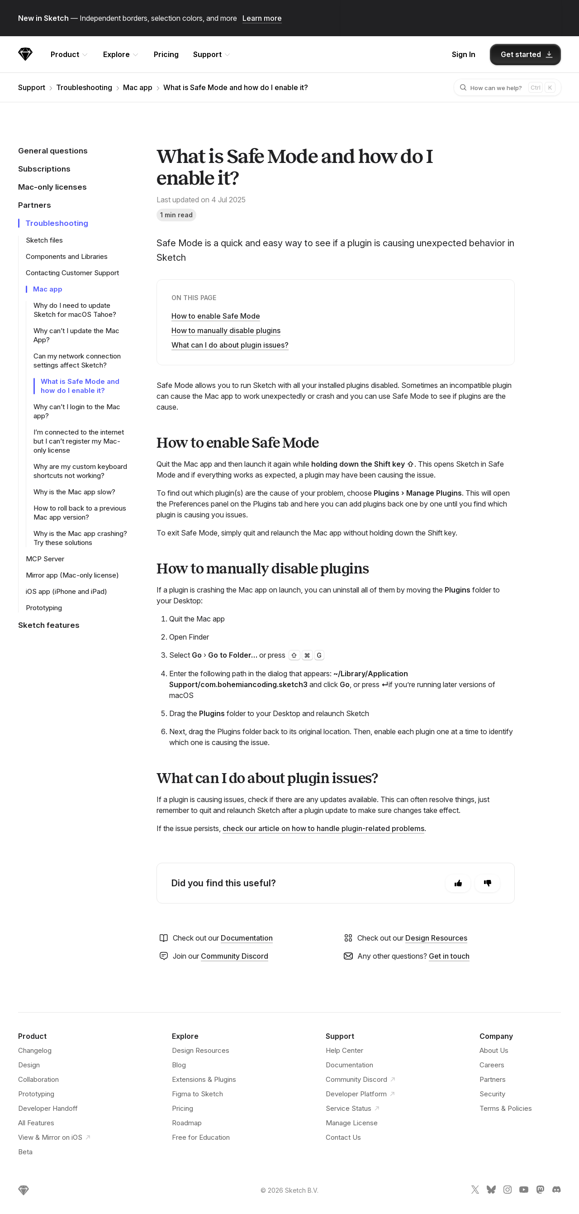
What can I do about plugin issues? (230, 344)
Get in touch (449, 956)
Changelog (35, 1050)
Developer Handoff (48, 1108)
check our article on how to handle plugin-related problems (323, 828)
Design (29, 1065)
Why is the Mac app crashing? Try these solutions (80, 538)
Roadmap (187, 1122)
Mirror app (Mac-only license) (72, 575)
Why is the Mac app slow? (74, 492)
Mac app (137, 87)
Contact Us (343, 1137)
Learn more (262, 18)
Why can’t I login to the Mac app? (76, 411)
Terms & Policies (505, 1108)
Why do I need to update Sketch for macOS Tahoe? (74, 310)
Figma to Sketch (197, 1094)
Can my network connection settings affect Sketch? (77, 360)
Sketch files (44, 240)
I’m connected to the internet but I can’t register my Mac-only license (78, 441)
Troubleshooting (84, 87)
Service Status (354, 1108)
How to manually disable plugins (225, 330)
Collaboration (38, 1079)
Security (492, 1094)
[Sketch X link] (474, 1191)
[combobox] (499, 87)
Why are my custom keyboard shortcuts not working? (80, 471)
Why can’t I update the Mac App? (76, 335)
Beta (25, 1151)
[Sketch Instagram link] (507, 1191)
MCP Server (45, 558)
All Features (36, 1122)
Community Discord (234, 956)
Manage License (352, 1122)
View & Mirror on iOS (55, 1137)
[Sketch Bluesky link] (491, 1191)
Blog (179, 1065)
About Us (493, 1050)
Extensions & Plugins (204, 1079)
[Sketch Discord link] (556, 1191)
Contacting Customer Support (72, 272)
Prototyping (44, 607)
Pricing (166, 54)
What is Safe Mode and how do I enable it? (235, 87)
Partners (492, 1079)
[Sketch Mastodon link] (540, 1191)
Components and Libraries (67, 256)
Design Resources (436, 937)
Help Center (344, 1050)
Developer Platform (362, 1094)
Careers (491, 1065)
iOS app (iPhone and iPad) (66, 591)
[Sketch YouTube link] (523, 1191)
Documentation (247, 937)
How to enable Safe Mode (215, 315)
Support (31, 87)
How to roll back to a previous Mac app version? (79, 512)
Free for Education (201, 1137)
